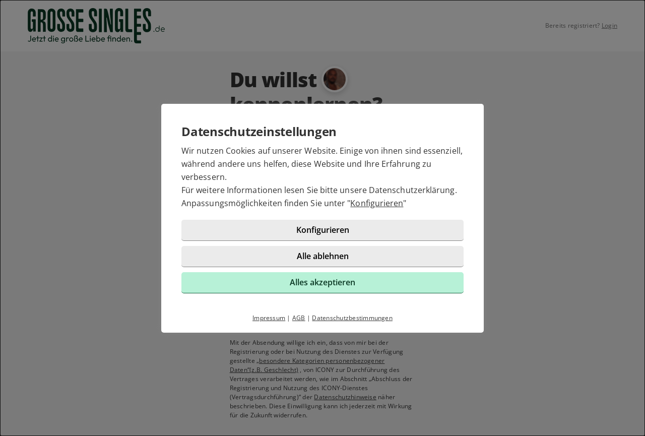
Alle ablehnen (323, 256)
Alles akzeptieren (322, 282)
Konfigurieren (376, 203)
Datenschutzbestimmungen (352, 318)
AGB (298, 318)
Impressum (268, 318)
